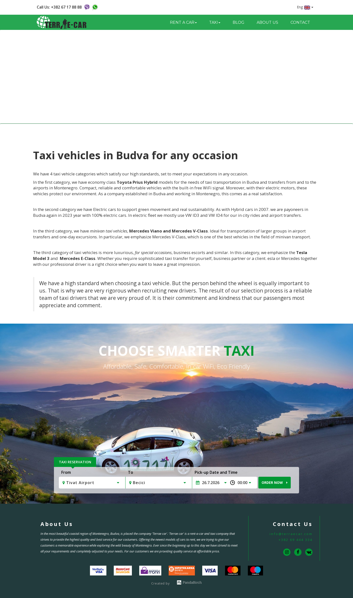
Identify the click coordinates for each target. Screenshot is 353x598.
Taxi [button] (214, 22)
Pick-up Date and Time (216, 472)
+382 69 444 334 (296, 539)
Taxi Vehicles (191, 130)
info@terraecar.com (291, 534)
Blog (238, 22)
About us (267, 22)
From (66, 472)
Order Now (275, 482)
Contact (300, 22)
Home (156, 130)
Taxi (171, 130)
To (130, 472)
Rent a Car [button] (183, 22)
